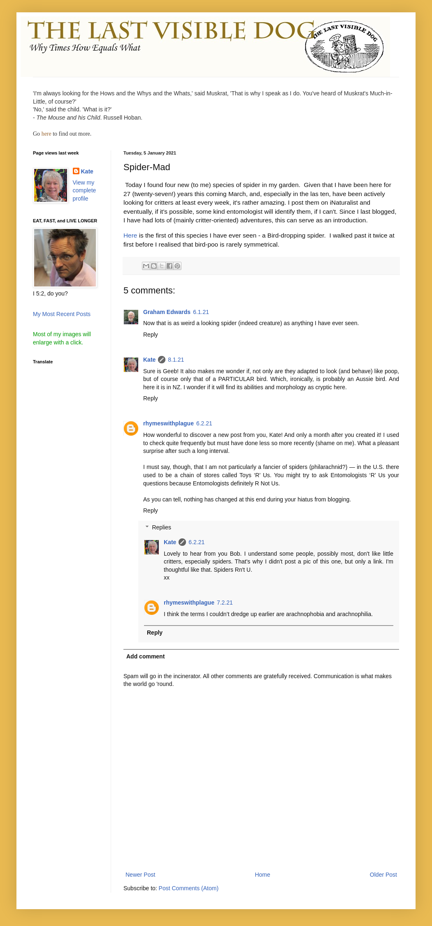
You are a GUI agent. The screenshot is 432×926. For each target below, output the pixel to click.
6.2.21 (204, 423)
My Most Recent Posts (62, 314)
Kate (149, 359)
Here (130, 235)
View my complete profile (84, 190)
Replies (161, 527)
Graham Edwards (166, 312)
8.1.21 (176, 359)
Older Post (383, 874)
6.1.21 (201, 312)
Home (262, 874)
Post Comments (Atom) (188, 888)
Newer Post (140, 874)
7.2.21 (225, 602)
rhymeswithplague (168, 423)
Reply (150, 334)
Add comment (145, 656)
